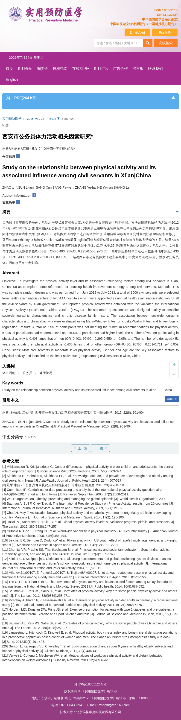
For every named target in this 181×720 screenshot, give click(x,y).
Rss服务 (165, 32)
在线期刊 (80, 68)
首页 (9, 68)
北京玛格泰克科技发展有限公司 (98, 712)
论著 (5, 126)
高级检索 (166, 43)
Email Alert (137, 32)
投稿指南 (60, 68)
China (167, 390)
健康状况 (45, 373)
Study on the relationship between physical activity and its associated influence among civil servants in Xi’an (79, 390)
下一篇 (100, 448)
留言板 (137, 68)
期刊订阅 (101, 68)
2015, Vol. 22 (35, 119)
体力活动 (8, 373)
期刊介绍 (25, 68)
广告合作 (120, 68)
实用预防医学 (12, 119)
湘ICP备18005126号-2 (90, 684)
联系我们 (155, 68)
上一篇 (81, 448)
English (12, 80)
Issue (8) (54, 119)
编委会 (42, 68)
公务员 (27, 373)
